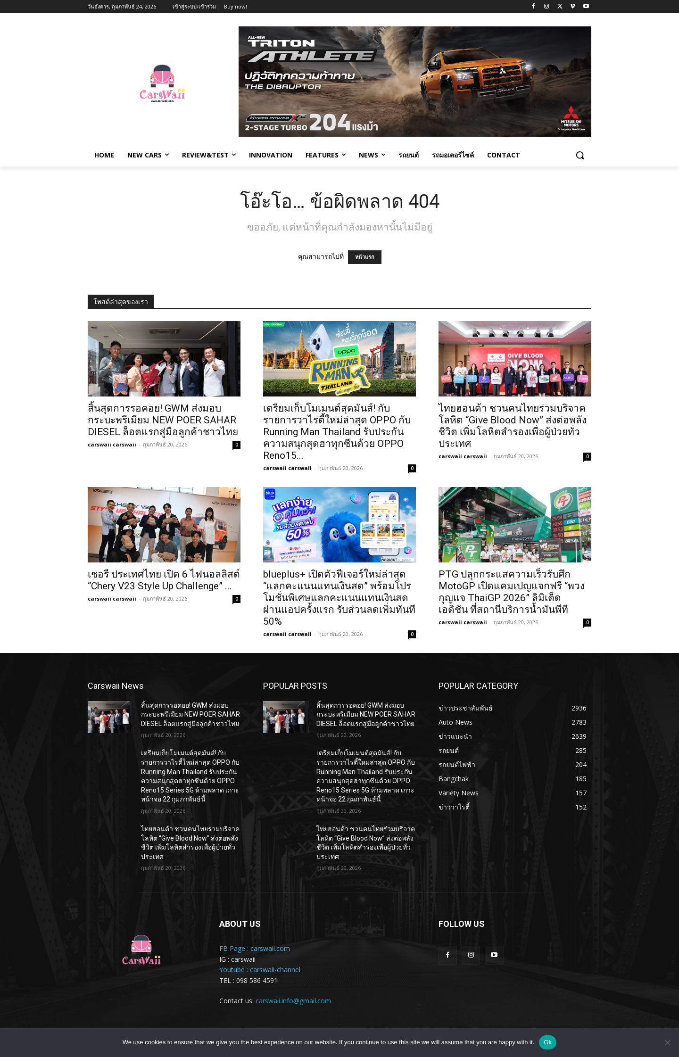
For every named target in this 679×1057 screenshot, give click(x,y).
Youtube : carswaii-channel (259, 969)
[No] (667, 1042)
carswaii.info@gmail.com (293, 1000)
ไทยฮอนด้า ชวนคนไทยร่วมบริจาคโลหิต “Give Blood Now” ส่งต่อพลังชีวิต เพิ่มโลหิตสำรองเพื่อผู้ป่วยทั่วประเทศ (513, 426)
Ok (548, 1042)
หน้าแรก (364, 257)
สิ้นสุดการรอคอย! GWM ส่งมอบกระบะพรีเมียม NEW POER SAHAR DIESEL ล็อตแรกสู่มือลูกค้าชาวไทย (163, 420)
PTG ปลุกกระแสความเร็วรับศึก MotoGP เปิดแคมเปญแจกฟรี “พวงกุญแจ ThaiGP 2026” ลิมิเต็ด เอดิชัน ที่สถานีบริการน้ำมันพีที (512, 592)
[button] (580, 155)
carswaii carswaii (112, 444)
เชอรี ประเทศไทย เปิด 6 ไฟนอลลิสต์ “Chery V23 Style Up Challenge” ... (164, 580)
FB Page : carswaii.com (254, 948)
